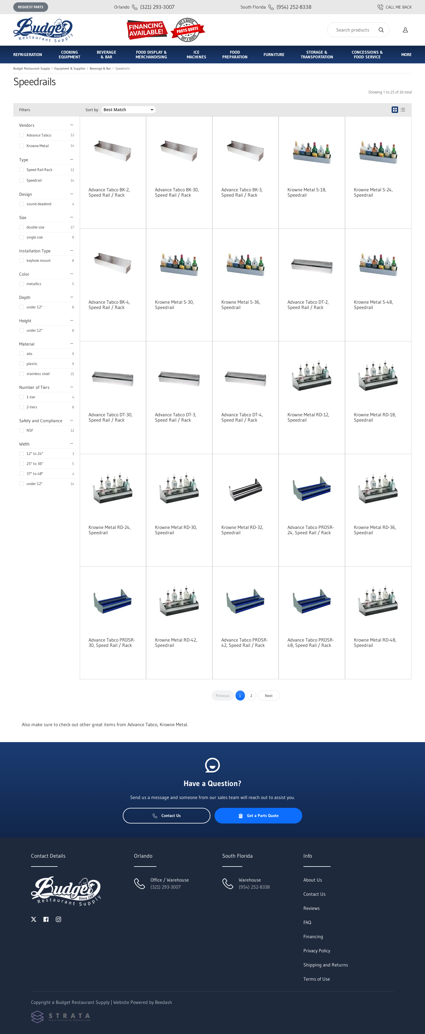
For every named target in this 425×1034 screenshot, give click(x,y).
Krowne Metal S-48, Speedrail (373, 304)
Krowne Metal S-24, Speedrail (373, 192)
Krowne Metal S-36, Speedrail (240, 304)
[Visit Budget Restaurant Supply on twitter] (33, 919)
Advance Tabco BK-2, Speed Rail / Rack (109, 192)
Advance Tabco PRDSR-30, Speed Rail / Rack (112, 642)
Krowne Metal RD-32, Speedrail (242, 530)
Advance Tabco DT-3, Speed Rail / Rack (175, 417)
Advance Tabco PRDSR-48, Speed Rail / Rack (310, 642)
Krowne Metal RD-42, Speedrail (176, 642)
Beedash (163, 1002)
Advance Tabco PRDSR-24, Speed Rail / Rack (310, 530)
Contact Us (167, 815)
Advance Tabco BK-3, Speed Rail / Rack (242, 192)
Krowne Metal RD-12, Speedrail (308, 417)
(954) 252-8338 (276, 7)
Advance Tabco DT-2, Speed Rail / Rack (308, 304)
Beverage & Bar (100, 68)
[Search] (358, 29)
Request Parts (30, 7)
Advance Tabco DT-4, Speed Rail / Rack (242, 417)
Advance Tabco (39, 135)
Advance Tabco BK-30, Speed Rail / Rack (177, 192)
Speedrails (122, 68)
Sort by (92, 110)
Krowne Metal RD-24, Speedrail (110, 530)
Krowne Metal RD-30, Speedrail (176, 530)
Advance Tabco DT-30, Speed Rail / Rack (111, 417)
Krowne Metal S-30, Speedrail (174, 304)
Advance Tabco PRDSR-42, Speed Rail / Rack (244, 642)
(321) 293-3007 (144, 7)
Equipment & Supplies (69, 68)
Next (269, 695)
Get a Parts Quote (258, 815)
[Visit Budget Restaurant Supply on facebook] (46, 919)
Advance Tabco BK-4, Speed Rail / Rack (109, 304)
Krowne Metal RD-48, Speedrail (375, 642)
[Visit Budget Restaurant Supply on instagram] (58, 919)
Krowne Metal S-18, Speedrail (306, 192)
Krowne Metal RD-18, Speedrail (375, 417)
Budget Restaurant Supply (31, 68)
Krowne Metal (38, 145)
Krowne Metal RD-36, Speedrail (375, 530)
